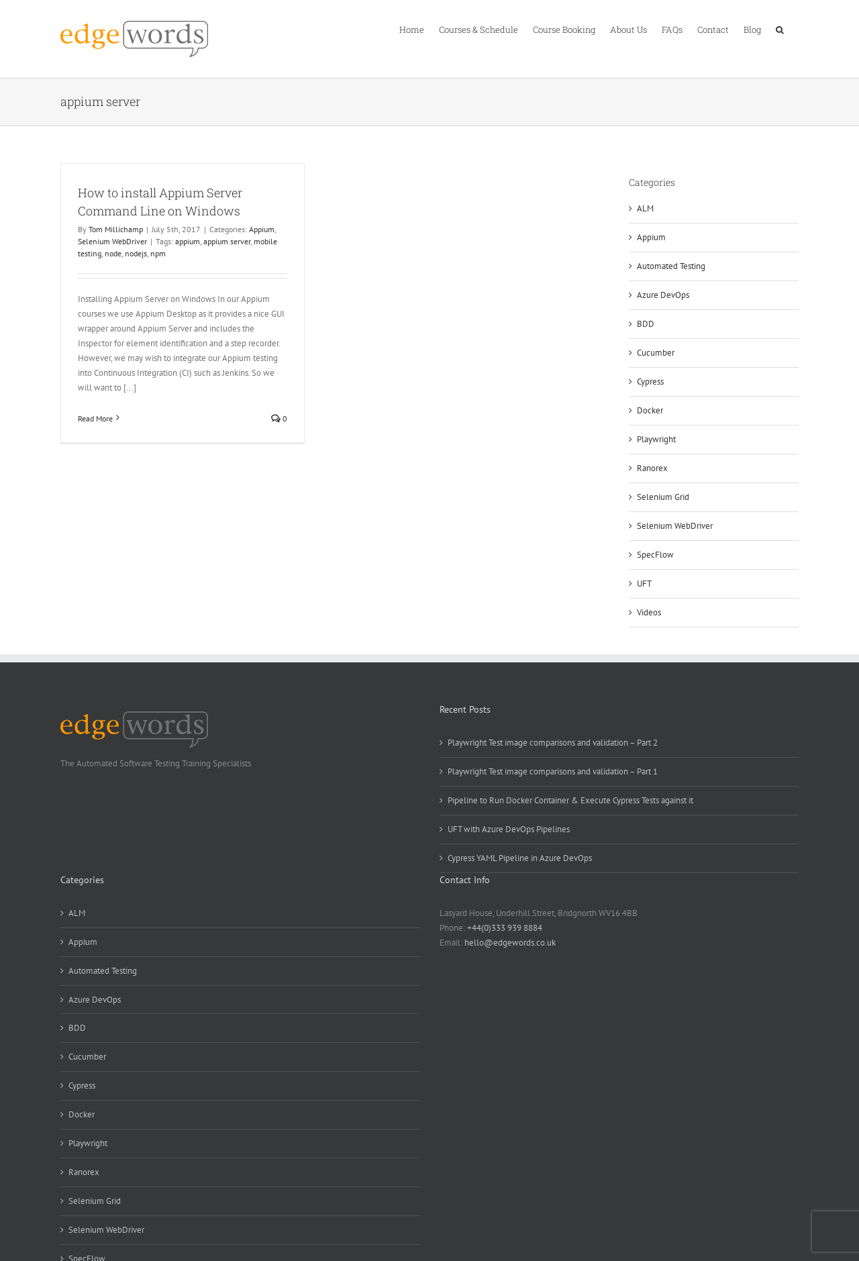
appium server (226, 241)
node (113, 253)
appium (187, 241)
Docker (650, 410)
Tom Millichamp (116, 229)
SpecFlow (655, 554)
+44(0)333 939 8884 (504, 928)
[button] (780, 29)
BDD (645, 324)
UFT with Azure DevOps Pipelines (509, 829)
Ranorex (652, 468)
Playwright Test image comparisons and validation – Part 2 (553, 742)
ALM (645, 208)
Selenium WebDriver (112, 241)
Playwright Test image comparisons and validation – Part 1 (553, 771)
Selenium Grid (663, 497)
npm (158, 253)
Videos (649, 612)
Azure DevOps (663, 295)
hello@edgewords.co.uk (510, 942)
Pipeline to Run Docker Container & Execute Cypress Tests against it (570, 800)
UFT (644, 583)
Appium (261, 229)
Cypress (650, 381)
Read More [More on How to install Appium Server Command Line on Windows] (95, 418)
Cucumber (655, 352)
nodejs (136, 253)
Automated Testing (671, 266)
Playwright (656, 439)
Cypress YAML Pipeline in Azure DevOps (520, 858)
